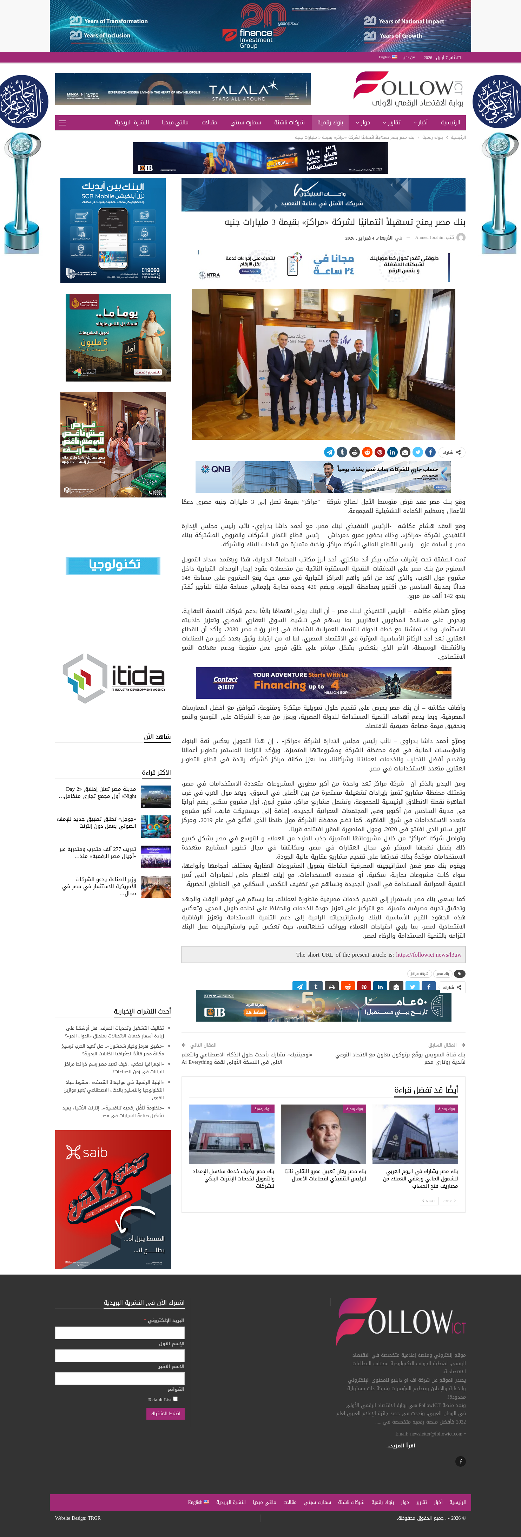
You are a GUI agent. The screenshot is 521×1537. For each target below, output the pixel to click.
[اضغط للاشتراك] (165, 1414)
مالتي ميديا (175, 122)
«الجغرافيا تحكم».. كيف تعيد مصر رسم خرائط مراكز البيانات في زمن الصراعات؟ (114, 1068)
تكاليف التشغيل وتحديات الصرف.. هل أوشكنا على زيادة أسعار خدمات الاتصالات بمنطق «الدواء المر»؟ (114, 1032)
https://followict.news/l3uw (429, 954)
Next (429, 1201)
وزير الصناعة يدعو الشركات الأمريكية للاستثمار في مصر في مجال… (99, 886)
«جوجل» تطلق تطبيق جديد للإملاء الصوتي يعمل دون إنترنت (96, 822)
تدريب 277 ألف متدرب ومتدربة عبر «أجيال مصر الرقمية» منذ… (98, 852)
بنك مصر (443, 973)
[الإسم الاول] (120, 1355)
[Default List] (175, 1398)
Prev (449, 1201)
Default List (163, 1399)
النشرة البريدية (132, 122)
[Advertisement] (113, 952)
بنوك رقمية (330, 122)
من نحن (409, 57)
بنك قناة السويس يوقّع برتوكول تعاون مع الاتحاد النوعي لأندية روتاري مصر (400, 1058)
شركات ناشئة (289, 122)
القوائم (176, 1389)
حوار (365, 122)
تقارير (394, 122)
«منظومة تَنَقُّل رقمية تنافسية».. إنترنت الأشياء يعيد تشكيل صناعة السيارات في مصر (113, 1111)
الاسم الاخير (171, 1366)
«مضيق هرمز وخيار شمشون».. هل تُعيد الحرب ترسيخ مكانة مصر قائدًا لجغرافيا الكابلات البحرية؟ (112, 1050)
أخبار (423, 122)
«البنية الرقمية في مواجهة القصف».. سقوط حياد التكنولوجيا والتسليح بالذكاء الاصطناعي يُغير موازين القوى (114, 1090)
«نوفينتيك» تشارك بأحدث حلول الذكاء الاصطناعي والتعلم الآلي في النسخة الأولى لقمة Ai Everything (247, 1058)
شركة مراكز (420, 973)
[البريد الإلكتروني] (120, 1333)
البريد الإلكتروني (164, 1320)
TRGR (94, 1518)
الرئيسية (450, 122)
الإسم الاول (172, 1344)
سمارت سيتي (245, 122)
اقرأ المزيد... (401, 1446)
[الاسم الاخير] (120, 1378)
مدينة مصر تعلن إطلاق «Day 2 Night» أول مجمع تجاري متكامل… (97, 792)
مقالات (209, 122)
